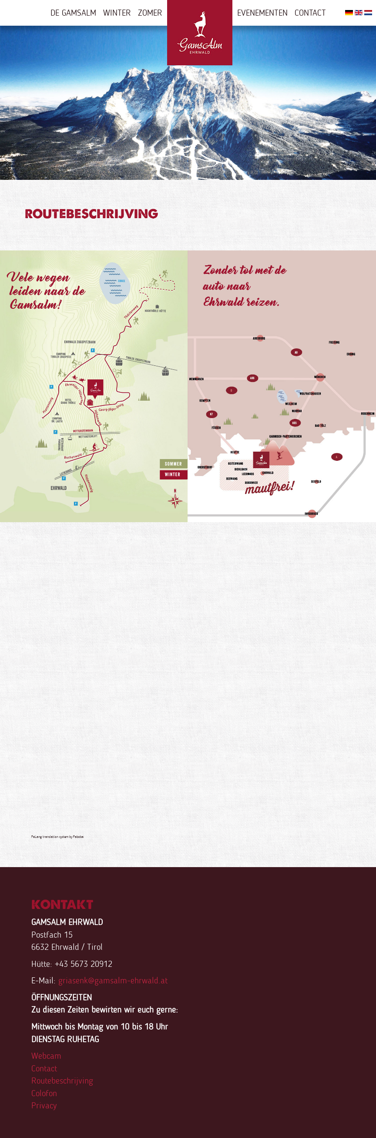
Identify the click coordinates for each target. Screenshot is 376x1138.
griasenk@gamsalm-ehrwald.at (113, 980)
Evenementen (262, 12)
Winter (117, 12)
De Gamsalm (73, 12)
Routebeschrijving (62, 1080)
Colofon (44, 1093)
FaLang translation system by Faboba (57, 836)
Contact (310, 12)
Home (199, 32)
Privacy (44, 1105)
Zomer (150, 12)
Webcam (46, 1055)
